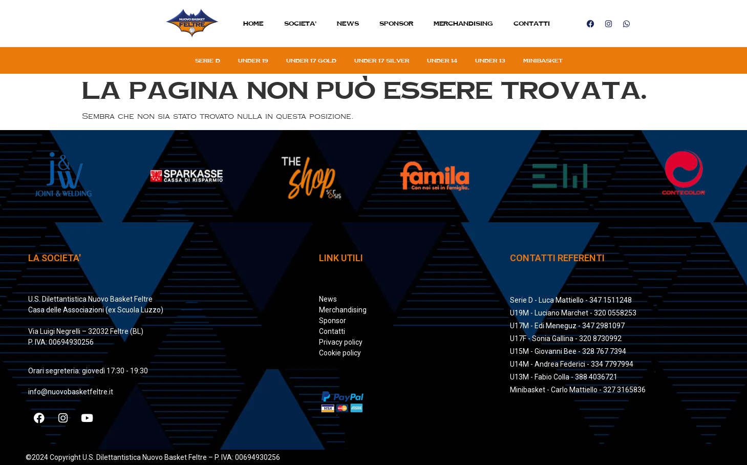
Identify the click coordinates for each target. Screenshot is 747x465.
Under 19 (253, 60)
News (348, 23)
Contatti (532, 23)
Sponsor (396, 23)
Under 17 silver (381, 60)
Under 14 (442, 60)
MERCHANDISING (463, 23)
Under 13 (490, 60)
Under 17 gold (311, 60)
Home (253, 23)
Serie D (207, 60)
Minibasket (543, 60)
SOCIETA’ (300, 23)
